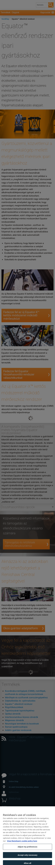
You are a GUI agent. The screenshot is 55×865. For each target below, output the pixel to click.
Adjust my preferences (27, 850)
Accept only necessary (27, 858)
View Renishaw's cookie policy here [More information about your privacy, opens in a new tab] (22, 844)
